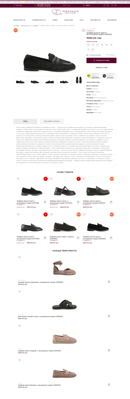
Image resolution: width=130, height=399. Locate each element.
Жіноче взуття (19, 20)
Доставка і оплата (51, 121)
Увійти (86, 5)
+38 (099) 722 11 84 (43, 4)
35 (88, 44)
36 (93, 44)
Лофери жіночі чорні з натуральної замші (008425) (94, 238)
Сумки (54, 20)
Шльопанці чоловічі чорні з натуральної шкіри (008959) (40, 316)
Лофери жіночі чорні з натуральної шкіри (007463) (28, 238)
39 (107, 44)
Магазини (18, 5)
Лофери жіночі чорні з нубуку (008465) (62, 238)
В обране (111, 55)
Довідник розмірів (93, 55)
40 (111, 44)
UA (115, 5)
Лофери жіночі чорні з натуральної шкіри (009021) (94, 202)
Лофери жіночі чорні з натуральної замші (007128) (28, 202)
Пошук (66, 5)
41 (88, 49)
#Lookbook (111, 20)
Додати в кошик (101, 60)
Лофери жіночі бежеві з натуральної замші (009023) (39, 385)
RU (112, 5)
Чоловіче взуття (38, 20)
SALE (81, 20)
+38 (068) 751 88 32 (44, 6)
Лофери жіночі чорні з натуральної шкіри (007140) (61, 202)
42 (93, 49)
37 (97, 44)
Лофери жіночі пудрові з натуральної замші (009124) (39, 351)
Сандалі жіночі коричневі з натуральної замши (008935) (40, 282)
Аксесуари (68, 20)
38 (102, 44)
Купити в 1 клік (101, 67)
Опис (25, 121)
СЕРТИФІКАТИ (95, 20)
